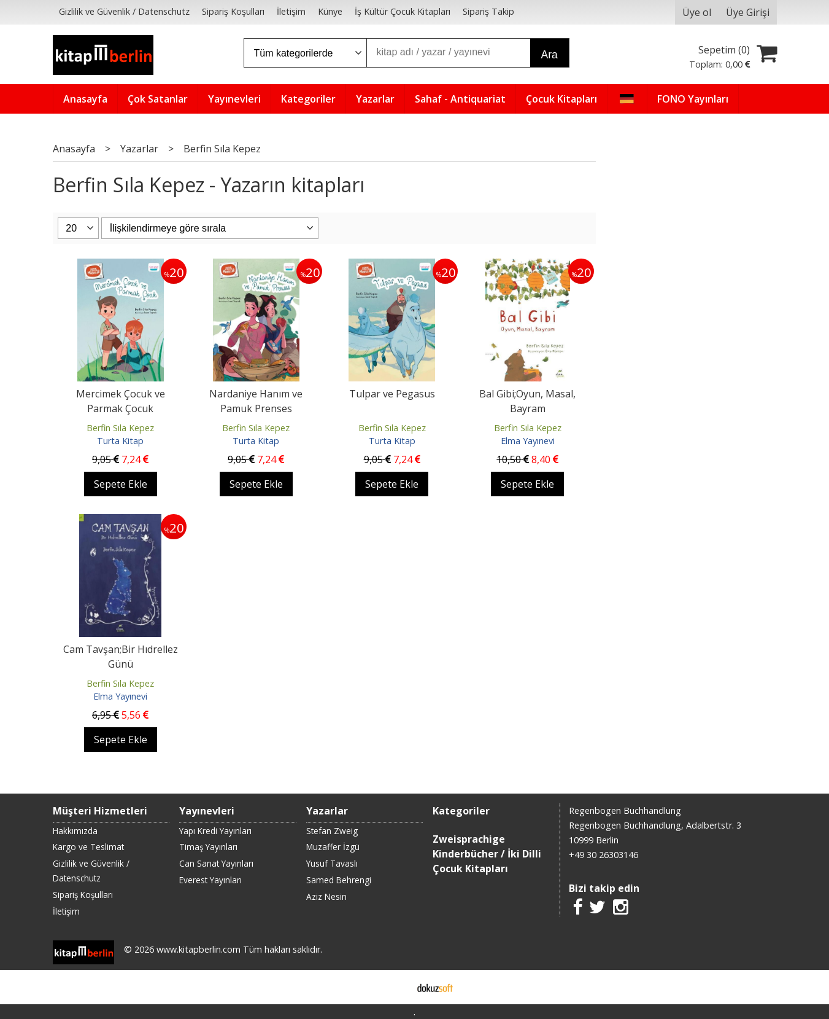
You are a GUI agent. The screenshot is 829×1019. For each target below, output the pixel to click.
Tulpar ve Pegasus (392, 393)
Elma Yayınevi (528, 441)
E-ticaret (395, 987)
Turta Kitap (120, 441)
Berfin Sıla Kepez (120, 428)
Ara (549, 55)
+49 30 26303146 (603, 855)
